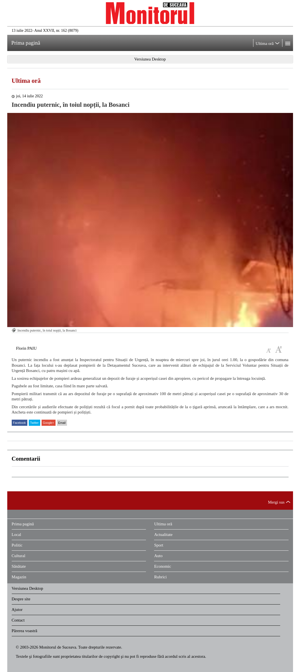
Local (16, 534)
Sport (158, 545)
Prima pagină (23, 524)
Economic (162, 566)
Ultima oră (26, 80)
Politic (17, 545)
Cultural (18, 555)
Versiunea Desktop (27, 588)
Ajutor (17, 609)
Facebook (19, 423)
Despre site (21, 599)
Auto (158, 555)
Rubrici (160, 577)
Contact (18, 620)
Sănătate (19, 566)
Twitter (34, 423)
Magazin (19, 577)
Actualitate (163, 534)
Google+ (48, 423)
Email (62, 423)
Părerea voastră (24, 631)
